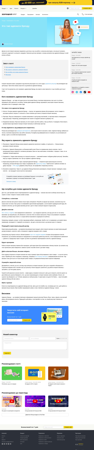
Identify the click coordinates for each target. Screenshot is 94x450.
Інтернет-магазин (28, 382)
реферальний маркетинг (23, 130)
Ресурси (23, 8)
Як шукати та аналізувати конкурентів (11, 410)
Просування (30, 14)
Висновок (8, 74)
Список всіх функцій (24, 435)
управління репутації (50, 83)
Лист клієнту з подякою (8, 212)
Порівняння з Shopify (43, 443)
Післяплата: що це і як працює (9, 384)
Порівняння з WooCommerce (45, 437)
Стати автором (87, 14)
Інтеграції (22, 441)
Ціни (11, 8)
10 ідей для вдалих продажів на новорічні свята (79, 80)
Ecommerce (45, 14)
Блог (3, 437)
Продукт (4, 8)
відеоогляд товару (41, 163)
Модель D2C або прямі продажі (79, 65)
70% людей (16, 165)
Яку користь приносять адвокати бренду (17, 69)
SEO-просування (24, 439)
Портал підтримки (61, 435)
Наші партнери (78, 439)
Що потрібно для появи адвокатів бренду (17, 72)
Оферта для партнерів (80, 437)
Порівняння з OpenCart (44, 435)
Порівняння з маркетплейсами (45, 441)
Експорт (38, 14)
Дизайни (35, 8)
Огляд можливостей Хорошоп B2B (33, 410)
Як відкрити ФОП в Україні (31, 384)
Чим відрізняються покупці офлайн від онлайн (81, 58)
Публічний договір (61, 439)
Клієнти (16, 8)
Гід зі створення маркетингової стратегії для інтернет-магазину (81, 72)
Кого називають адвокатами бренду (15, 67)
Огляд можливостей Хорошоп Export (57, 410)
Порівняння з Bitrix (43, 439)
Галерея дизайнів (24, 437)
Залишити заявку (11, 181)
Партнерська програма (80, 435)
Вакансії (3, 439)
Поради (3, 20)
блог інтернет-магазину (41, 256)
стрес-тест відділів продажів (37, 234)
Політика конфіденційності (8, 441)
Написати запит (60, 437)
